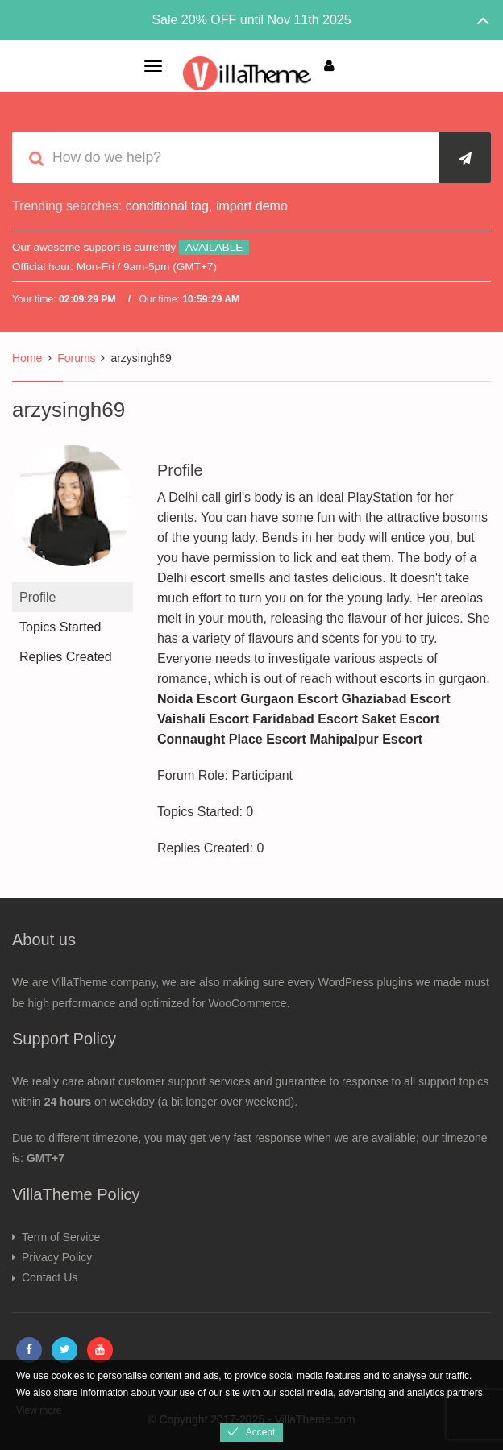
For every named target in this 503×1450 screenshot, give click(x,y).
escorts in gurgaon (433, 678)
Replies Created (65, 657)
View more (38, 1410)
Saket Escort (400, 719)
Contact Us (49, 1277)
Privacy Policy (57, 1257)
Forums (76, 358)
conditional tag (167, 206)
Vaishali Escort (203, 719)
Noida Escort (197, 699)
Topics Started (60, 627)
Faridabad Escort (305, 719)
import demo (252, 206)
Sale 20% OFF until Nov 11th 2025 (251, 20)
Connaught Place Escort (231, 739)
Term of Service (61, 1237)
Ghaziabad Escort (396, 699)
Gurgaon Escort (289, 699)
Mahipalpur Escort (366, 739)
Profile (37, 597)
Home (27, 358)
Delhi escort (191, 578)
